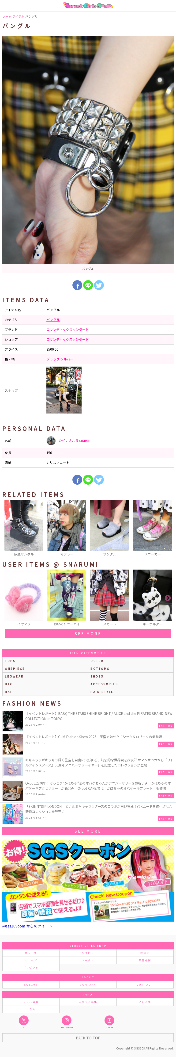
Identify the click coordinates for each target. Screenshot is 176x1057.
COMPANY (88, 984)
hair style (102, 692)
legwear (14, 676)
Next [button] (167, 528)
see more (88, 633)
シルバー (66, 359)
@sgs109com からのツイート (27, 926)
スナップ (31, 960)
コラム (31, 1009)
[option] (88, 154)
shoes (97, 676)
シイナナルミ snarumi (69, 440)
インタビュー (88, 953)
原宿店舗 (145, 960)
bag (9, 684)
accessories (104, 684)
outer (97, 661)
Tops (10, 661)
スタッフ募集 (88, 1001)
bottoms (99, 668)
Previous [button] (8, 528)
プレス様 (145, 1001)
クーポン (88, 960)
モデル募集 (31, 1001)
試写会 (145, 953)
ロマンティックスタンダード (67, 329)
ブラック (53, 359)
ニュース (31, 953)
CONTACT (145, 984)
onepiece (15, 668)
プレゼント (31, 967)
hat (8, 692)
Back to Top (88, 1038)
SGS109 (31, 984)
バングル (53, 319)
